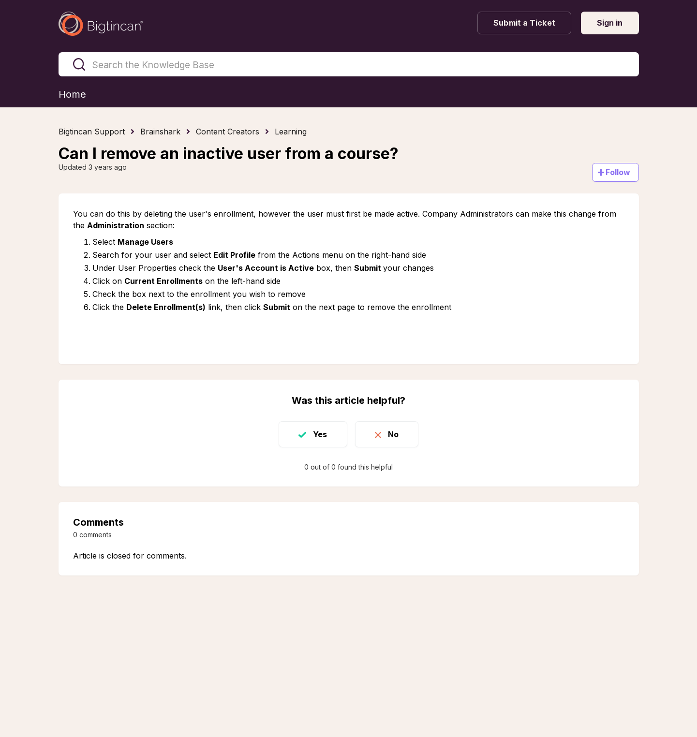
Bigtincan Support (92, 131)
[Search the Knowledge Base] (349, 64)
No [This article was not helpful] (393, 434)
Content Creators (227, 131)
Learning (291, 131)
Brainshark (160, 131)
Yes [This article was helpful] (320, 434)
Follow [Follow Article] (618, 172)
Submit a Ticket (524, 23)
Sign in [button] (610, 23)
